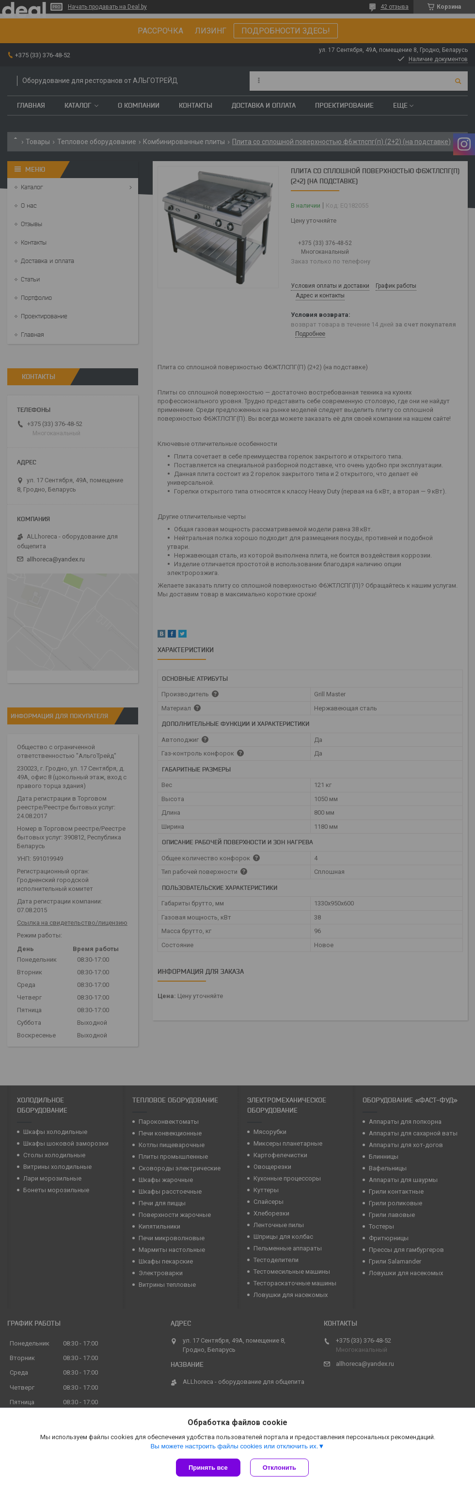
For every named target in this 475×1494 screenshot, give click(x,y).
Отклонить (279, 1467)
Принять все (208, 1467)
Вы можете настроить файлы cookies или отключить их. (234, 1446)
